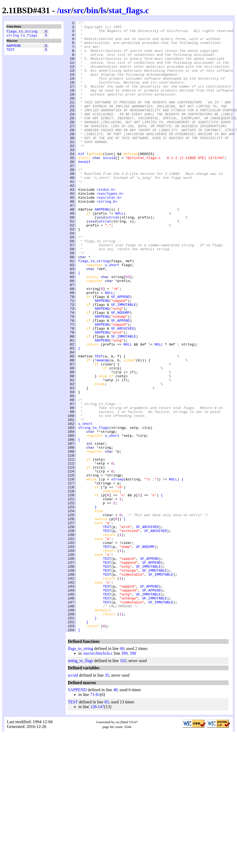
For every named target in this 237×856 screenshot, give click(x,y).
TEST (10, 52)
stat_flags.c (129, 10)
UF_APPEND (120, 352)
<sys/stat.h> (109, 233)
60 (122, 770)
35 (107, 797)
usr (65, 10)
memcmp (103, 428)
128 (93, 829)
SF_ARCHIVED (122, 390)
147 (101, 829)
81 (98, 816)
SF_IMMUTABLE (123, 399)
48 (115, 812)
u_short (112, 314)
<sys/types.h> (110, 228)
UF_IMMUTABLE (123, 361)
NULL (119, 252)
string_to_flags (21, 36)
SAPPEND (13, 47)
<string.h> (107, 237)
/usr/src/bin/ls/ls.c (98, 775)
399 (124, 775)
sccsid (109, 185)
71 (92, 816)
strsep (117, 571)
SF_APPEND (120, 380)
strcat (113, 256)
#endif (84, 190)
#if (81, 180)
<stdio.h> (106, 223)
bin (92, 10)
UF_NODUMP (120, 371)
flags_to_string (21, 32)
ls (103, 10)
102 (123, 783)
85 (106, 824)
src (78, 10)
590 (133, 775)
